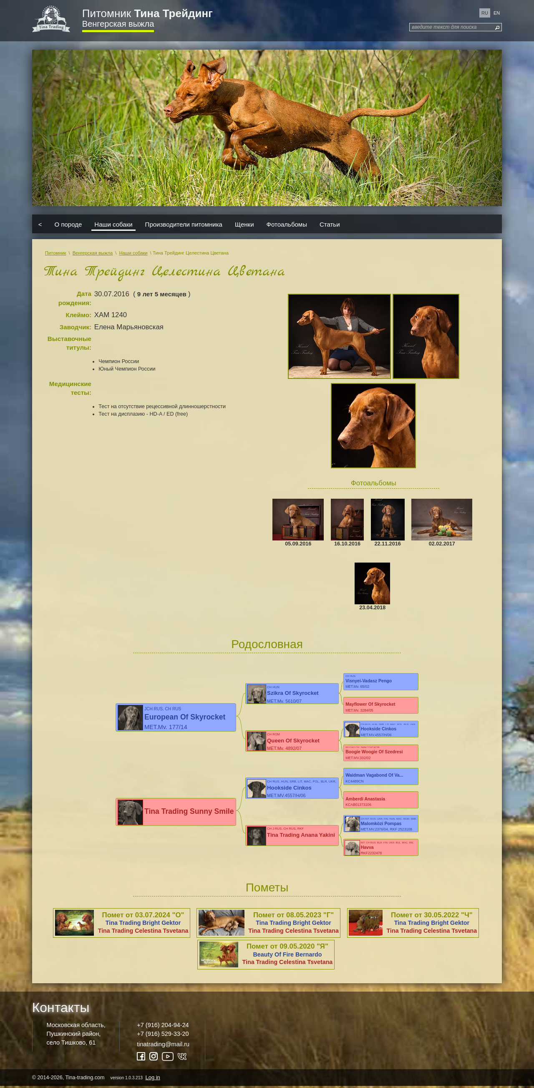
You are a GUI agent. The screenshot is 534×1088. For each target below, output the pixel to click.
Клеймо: (78, 314)
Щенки (244, 223)
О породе (68, 223)
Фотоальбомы (287, 223)
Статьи (330, 223)
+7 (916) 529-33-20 (163, 1035)
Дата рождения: (74, 298)
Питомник (147, 13)
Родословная (267, 644)
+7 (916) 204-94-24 (163, 1026)
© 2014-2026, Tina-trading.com (96, 1079)
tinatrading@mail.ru (163, 1045)
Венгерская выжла (118, 23)
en (497, 12)
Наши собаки (113, 223)
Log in (152, 1079)
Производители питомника (183, 223)
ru (484, 12)
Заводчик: (75, 327)
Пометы (267, 888)
